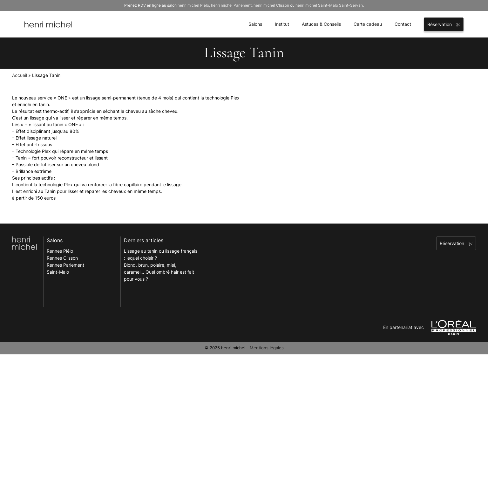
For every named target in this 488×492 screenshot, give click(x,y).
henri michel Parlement (231, 5)
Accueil (19, 75)
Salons (255, 24)
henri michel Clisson (271, 5)
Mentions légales (267, 347)
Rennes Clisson (62, 258)
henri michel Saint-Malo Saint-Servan (329, 5)
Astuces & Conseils (321, 24)
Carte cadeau (368, 24)
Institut (282, 24)
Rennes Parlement (65, 265)
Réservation (443, 24)
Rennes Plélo (60, 251)
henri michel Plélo (193, 5)
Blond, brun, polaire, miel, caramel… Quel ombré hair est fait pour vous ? (159, 272)
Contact (403, 24)
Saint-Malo (58, 272)
